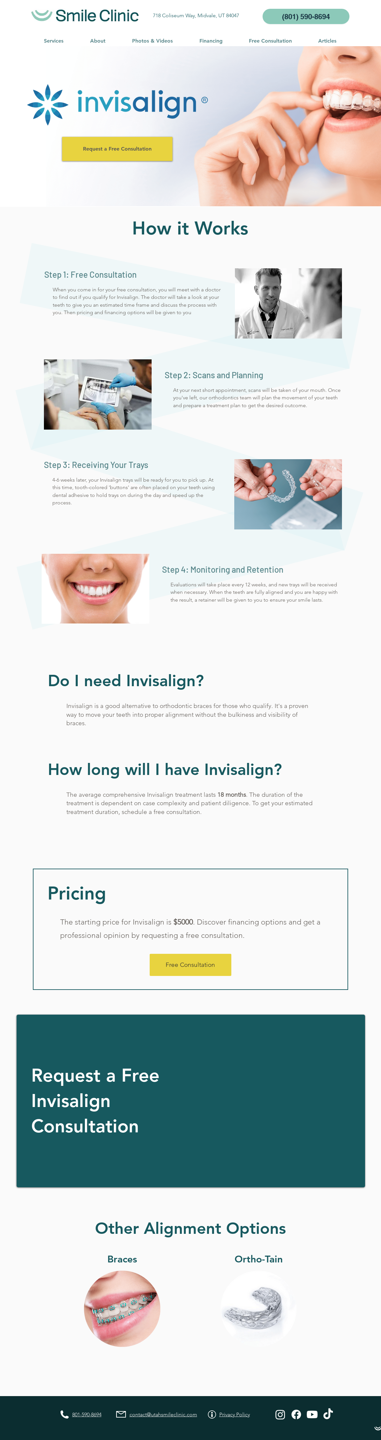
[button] (54, 40)
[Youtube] (312, 1414)
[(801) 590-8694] (306, 16)
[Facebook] (296, 1414)
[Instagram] (280, 1414)
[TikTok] (328, 1414)
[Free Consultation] (190, 965)
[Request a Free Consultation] (117, 149)
